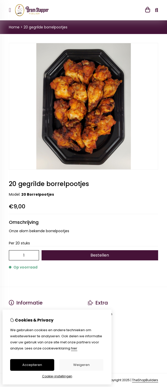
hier (74, 348)
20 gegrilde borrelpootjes (45, 27)
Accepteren (32, 364)
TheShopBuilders (145, 380)
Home (14, 27)
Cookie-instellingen (57, 376)
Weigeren (81, 364)
